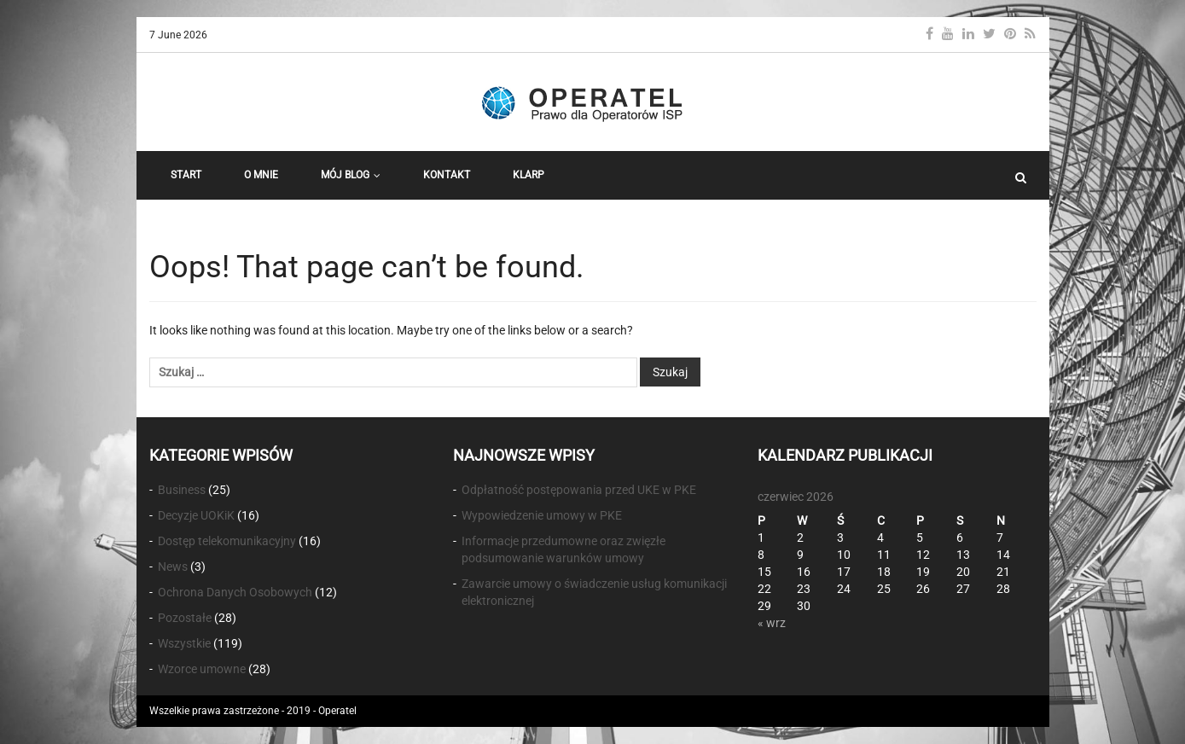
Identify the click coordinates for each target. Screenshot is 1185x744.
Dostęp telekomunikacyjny (227, 541)
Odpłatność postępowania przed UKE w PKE (579, 490)
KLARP (528, 175)
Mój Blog (350, 175)
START (186, 175)
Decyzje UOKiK (196, 515)
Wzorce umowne (202, 669)
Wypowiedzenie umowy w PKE (542, 515)
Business (182, 490)
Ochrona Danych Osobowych (235, 592)
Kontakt (446, 175)
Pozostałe (185, 618)
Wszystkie (184, 643)
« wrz (772, 623)
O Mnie (261, 175)
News (173, 566)
